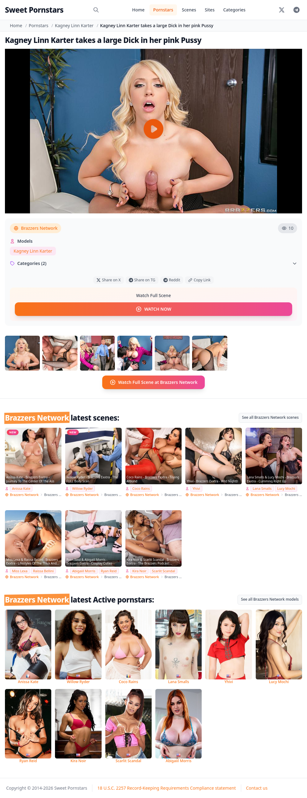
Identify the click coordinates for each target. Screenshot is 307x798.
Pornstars (163, 10)
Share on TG (142, 280)
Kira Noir (139, 571)
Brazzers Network (35, 228)
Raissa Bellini (43, 571)
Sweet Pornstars (34, 10)
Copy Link (199, 280)
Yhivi (196, 488)
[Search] (96, 9)
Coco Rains (141, 488)
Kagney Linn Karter (74, 25)
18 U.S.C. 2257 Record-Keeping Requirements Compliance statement (166, 788)
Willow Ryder (82, 488)
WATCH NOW (153, 309)
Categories (234, 10)
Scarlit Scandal (163, 571)
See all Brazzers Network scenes (270, 417)
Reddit (171, 280)
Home (138, 10)
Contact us (257, 788)
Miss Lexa (19, 571)
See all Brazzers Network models (270, 599)
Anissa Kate (21, 488)
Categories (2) (153, 263)
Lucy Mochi (286, 488)
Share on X (108, 280)
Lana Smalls (262, 488)
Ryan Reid (109, 571)
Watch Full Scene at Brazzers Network (154, 382)
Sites (210, 10)
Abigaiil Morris (83, 571)
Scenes (189, 10)
